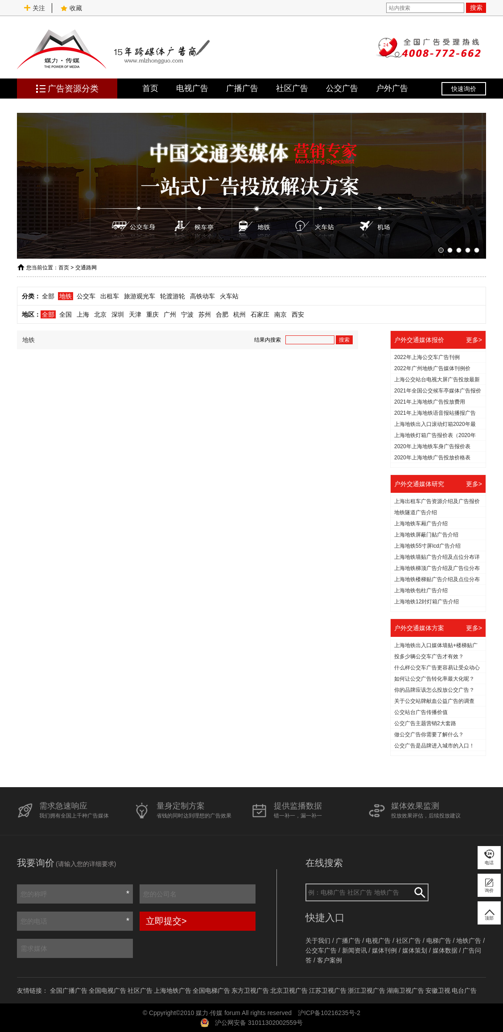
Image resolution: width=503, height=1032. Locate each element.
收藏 (71, 8)
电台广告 (464, 990)
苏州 (204, 314)
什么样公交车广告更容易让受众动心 (437, 668)
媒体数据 (445, 950)
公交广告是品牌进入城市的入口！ (434, 746)
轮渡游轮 (172, 296)
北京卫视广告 (289, 990)
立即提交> (166, 921)
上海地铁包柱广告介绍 (421, 590)
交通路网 (86, 267)
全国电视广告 (107, 990)
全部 (48, 296)
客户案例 (329, 960)
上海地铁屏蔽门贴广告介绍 (426, 535)
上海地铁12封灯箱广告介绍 (426, 602)
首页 (150, 88)
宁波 (187, 314)
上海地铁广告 (172, 990)
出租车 (109, 296)
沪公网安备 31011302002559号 (259, 1022)
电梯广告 (438, 940)
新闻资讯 (354, 950)
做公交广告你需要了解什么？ (429, 734)
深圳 (117, 314)
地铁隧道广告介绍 (415, 512)
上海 (83, 314)
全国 (65, 314)
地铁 (65, 296)
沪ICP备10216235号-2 (329, 1012)
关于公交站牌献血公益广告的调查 (434, 701)
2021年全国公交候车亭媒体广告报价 (437, 391)
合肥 (222, 314)
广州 (170, 314)
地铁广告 (468, 940)
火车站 (229, 296)
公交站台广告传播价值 (421, 712)
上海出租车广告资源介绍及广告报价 (437, 501)
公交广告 (342, 88)
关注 (34, 8)
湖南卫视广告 (405, 990)
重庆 (152, 314)
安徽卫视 (437, 990)
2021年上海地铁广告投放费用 (429, 402)
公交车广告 (321, 950)
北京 (100, 314)
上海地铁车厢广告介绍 (421, 523)
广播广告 (242, 88)
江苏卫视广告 (327, 990)
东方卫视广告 (250, 990)
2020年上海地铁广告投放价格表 (432, 457)
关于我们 (317, 940)
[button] (441, 250)
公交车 (86, 296)
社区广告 (292, 88)
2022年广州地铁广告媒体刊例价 (432, 368)
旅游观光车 (139, 296)
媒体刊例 (384, 950)
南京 (280, 314)
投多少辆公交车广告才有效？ (429, 656)
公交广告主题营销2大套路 (425, 723)
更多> (474, 339)
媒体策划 (414, 950)
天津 (135, 314)
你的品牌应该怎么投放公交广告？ (434, 690)
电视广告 (192, 88)
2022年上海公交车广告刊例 (427, 357)
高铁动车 (202, 296)
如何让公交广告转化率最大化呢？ (434, 679)
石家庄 (260, 314)
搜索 (476, 7)
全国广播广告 (68, 990)
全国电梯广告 (211, 990)
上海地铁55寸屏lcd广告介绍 (427, 546)
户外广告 (392, 88)
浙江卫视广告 (366, 990)
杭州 (239, 314)
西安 (298, 314)
